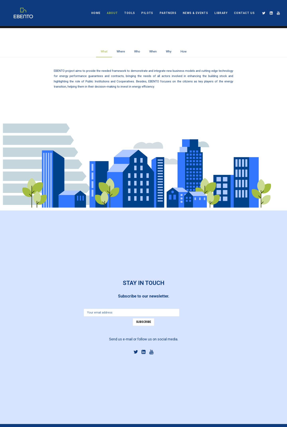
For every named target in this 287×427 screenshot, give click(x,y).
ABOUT (112, 14)
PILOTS (147, 14)
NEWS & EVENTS (195, 14)
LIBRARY (221, 14)
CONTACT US (244, 14)
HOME (96, 14)
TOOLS (129, 14)
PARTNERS (168, 14)
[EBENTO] (18, 14)
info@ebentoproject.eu (120, 360)
